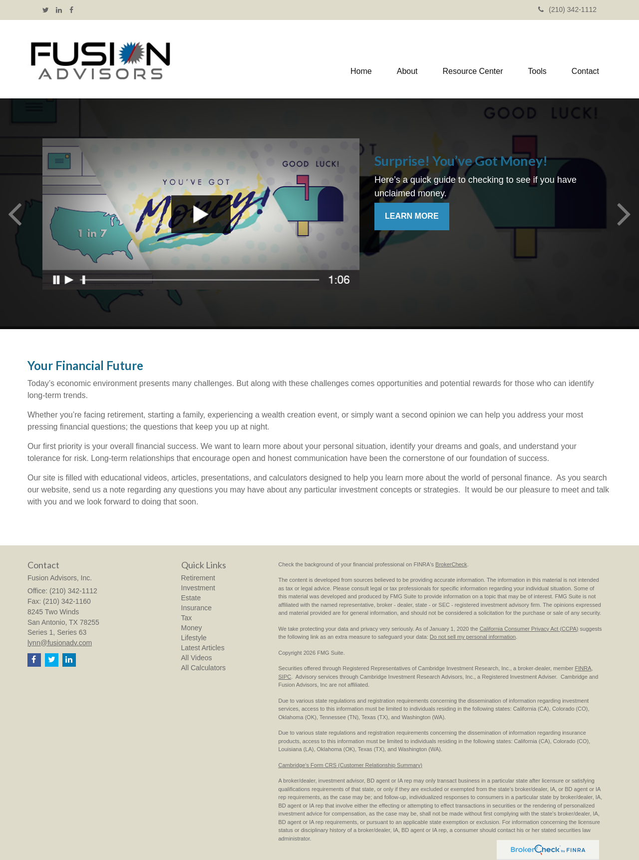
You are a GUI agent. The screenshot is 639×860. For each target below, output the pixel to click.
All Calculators (203, 668)
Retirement (198, 578)
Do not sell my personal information (473, 637)
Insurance (196, 608)
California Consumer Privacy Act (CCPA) (529, 629)
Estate (191, 598)
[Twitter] (45, 10)
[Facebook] (71, 10)
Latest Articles (203, 648)
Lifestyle (194, 638)
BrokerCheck (451, 564)
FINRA (583, 668)
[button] (407, 59)
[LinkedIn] (59, 10)
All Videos (196, 658)
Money (191, 628)
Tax (186, 618)
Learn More (412, 216)
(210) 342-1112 (567, 9)
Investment (198, 588)
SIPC (285, 677)
